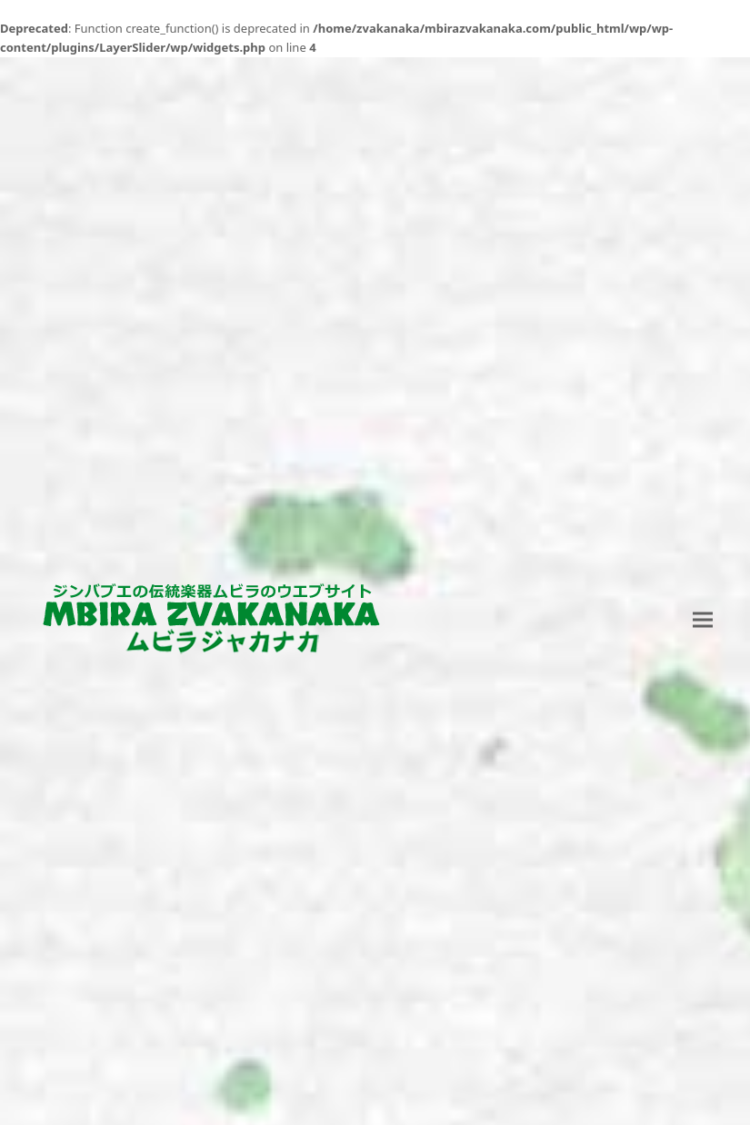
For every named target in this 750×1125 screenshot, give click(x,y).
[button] (703, 620)
